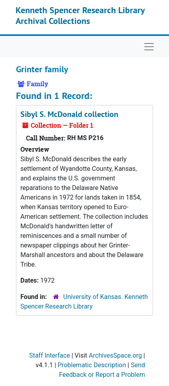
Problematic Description (92, 365)
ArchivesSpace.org (115, 355)
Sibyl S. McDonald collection (69, 114)
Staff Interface (49, 355)
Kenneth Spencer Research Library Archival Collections (80, 15)
